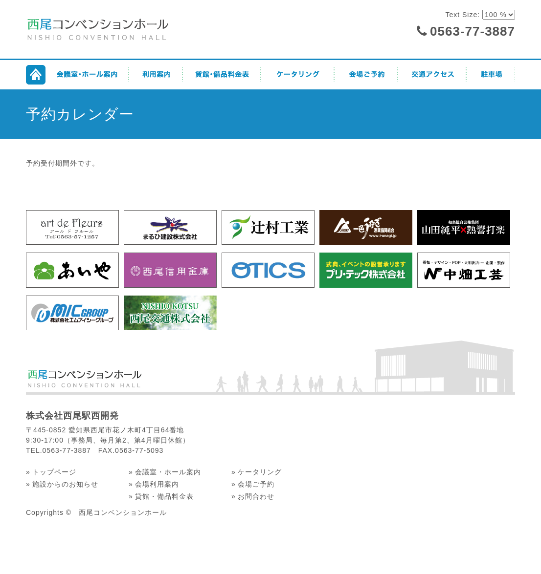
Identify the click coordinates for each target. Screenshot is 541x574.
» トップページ (51, 472)
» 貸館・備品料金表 (161, 496)
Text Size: (463, 15)
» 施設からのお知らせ (62, 484)
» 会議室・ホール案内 (165, 472)
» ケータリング (256, 472)
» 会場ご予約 (252, 484)
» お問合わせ (252, 496)
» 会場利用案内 (154, 484)
